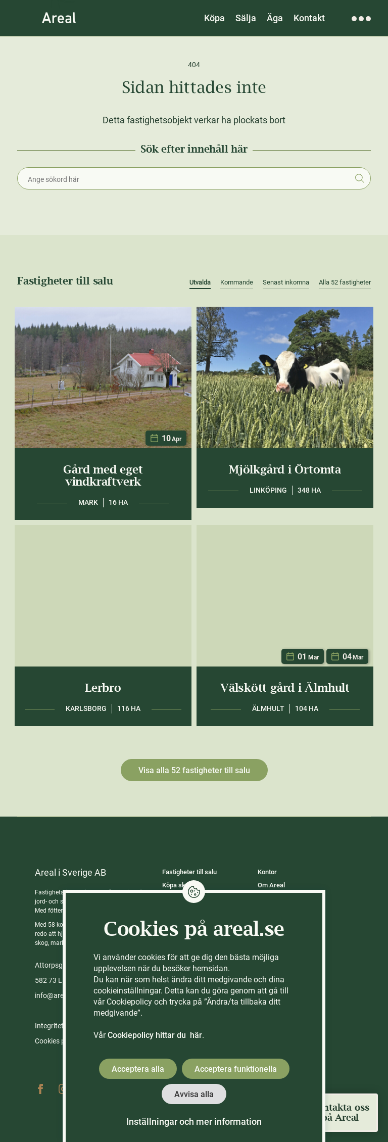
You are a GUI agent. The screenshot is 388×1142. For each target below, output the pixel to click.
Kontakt (309, 18)
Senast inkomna (286, 282)
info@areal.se (56, 995)
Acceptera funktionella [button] (236, 1069)
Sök (359, 178)
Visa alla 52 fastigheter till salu (194, 770)
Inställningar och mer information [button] (194, 1121)
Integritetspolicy (60, 1026)
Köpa (214, 18)
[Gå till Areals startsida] (59, 17)
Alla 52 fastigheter (345, 282)
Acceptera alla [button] (138, 1069)
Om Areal (271, 885)
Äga (275, 18)
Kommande (236, 282)
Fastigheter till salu (189, 872)
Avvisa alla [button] (194, 1094)
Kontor (267, 872)
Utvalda (200, 282)
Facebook (40, 1089)
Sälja (245, 18)
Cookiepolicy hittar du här (155, 1035)
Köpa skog (177, 885)
